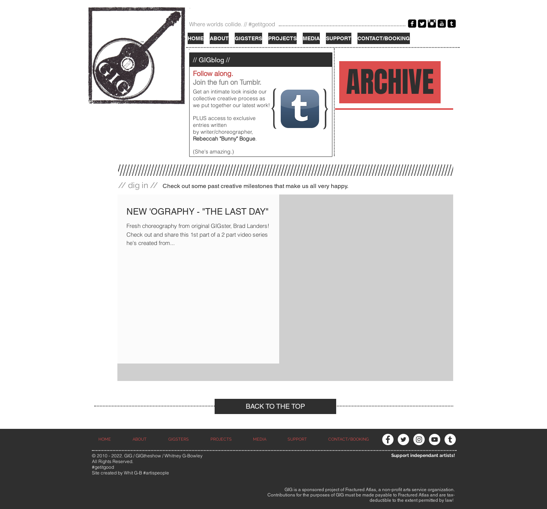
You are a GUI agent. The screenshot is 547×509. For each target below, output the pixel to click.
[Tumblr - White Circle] (450, 439)
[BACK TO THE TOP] (275, 406)
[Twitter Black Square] (422, 23)
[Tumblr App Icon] (300, 109)
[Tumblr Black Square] (451, 23)
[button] (311, 38)
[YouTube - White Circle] (434, 439)
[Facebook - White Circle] (388, 439)
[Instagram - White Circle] (419, 439)
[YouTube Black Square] (442, 23)
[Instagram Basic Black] (432, 23)
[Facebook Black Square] (412, 23)
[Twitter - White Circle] (403, 439)
